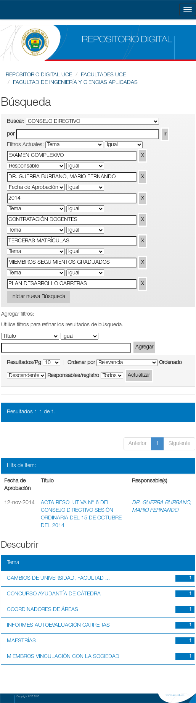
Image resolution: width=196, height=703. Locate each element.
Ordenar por (81, 363)
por (10, 134)
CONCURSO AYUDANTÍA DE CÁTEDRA (54, 594)
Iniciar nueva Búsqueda (38, 297)
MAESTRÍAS (21, 641)
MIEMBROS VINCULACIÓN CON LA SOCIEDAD (63, 656)
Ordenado (170, 363)
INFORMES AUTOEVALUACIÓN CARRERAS (58, 625)
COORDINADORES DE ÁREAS (42, 610)
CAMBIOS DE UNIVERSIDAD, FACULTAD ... (58, 578)
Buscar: (15, 121)
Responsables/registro (73, 376)
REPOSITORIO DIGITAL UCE (39, 75)
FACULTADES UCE (103, 75)
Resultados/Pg (24, 363)
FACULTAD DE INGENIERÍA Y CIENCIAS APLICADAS (75, 82)
